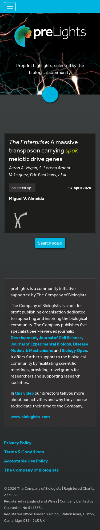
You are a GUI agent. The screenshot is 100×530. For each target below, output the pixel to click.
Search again (50, 243)
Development (24, 337)
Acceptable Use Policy (26, 461)
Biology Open (74, 350)
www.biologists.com (30, 416)
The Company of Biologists (31, 470)
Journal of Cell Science (60, 337)
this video (24, 393)
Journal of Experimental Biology (41, 344)
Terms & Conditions (24, 451)
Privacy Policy (17, 442)
